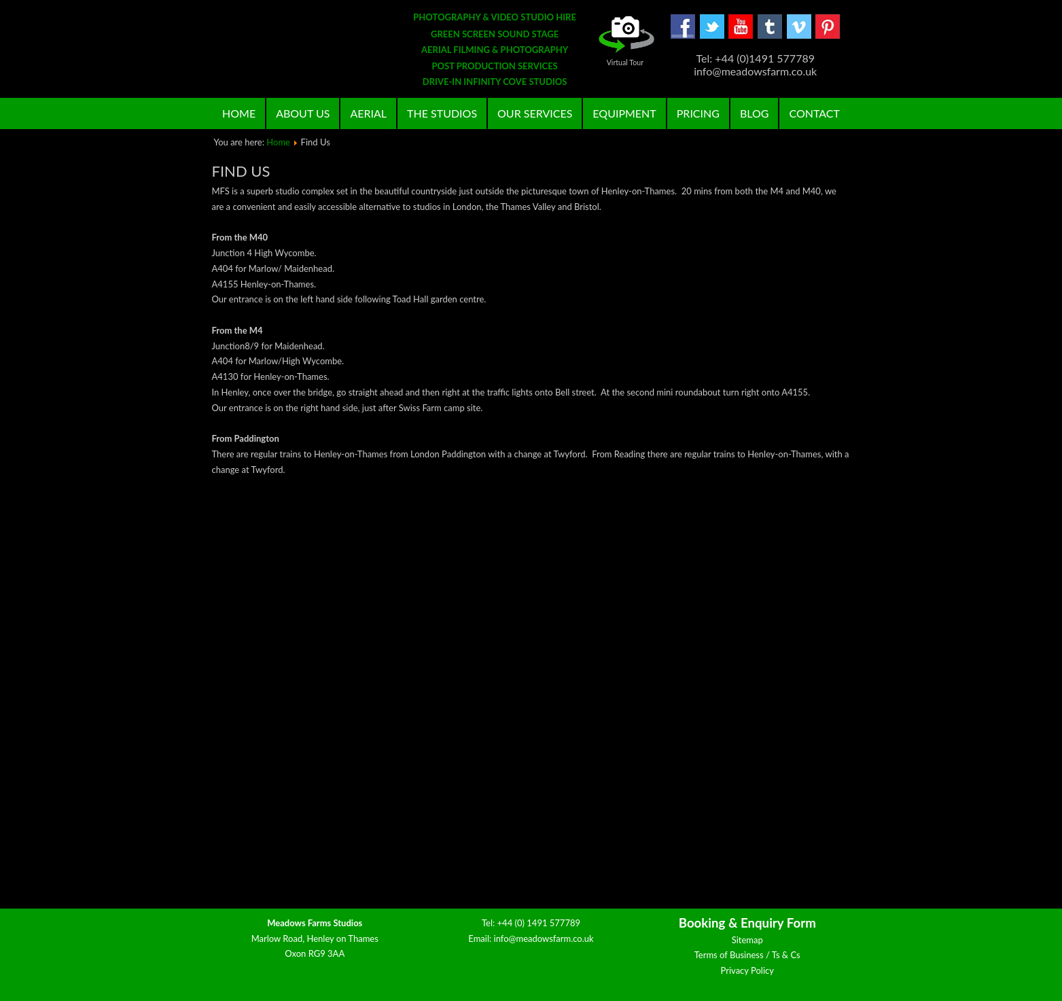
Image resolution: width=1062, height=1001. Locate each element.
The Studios (442, 113)
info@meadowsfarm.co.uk (544, 938)
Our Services (534, 113)
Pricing (698, 113)
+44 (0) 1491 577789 (539, 922)
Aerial (368, 113)
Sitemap (747, 939)
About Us (303, 113)
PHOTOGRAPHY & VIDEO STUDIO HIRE (494, 17)
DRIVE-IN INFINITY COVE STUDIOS (495, 81)
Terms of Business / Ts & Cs (747, 954)
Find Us (241, 171)
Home (238, 113)
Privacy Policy (747, 970)
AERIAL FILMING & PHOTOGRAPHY (494, 49)
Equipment (624, 113)
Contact (814, 113)
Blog (754, 113)
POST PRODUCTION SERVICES (494, 65)
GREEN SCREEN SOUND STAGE (495, 34)
